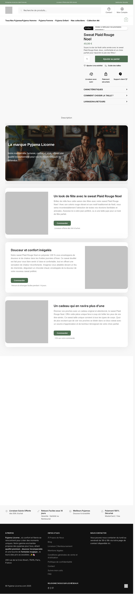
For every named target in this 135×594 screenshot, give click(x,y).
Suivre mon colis (55, 569)
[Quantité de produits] (87, 57)
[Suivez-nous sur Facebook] (49, 586)
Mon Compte (122, 10)
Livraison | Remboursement (60, 544)
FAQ (49, 572)
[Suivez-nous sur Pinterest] (53, 586)
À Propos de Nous (56, 536)
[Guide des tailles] (112, 64)
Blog (50, 540)
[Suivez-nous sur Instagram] (51, 586)
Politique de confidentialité (60, 560)
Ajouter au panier (111, 57)
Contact (109, 10)
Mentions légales (55, 549)
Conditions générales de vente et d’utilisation (63, 554)
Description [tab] (66, 116)
